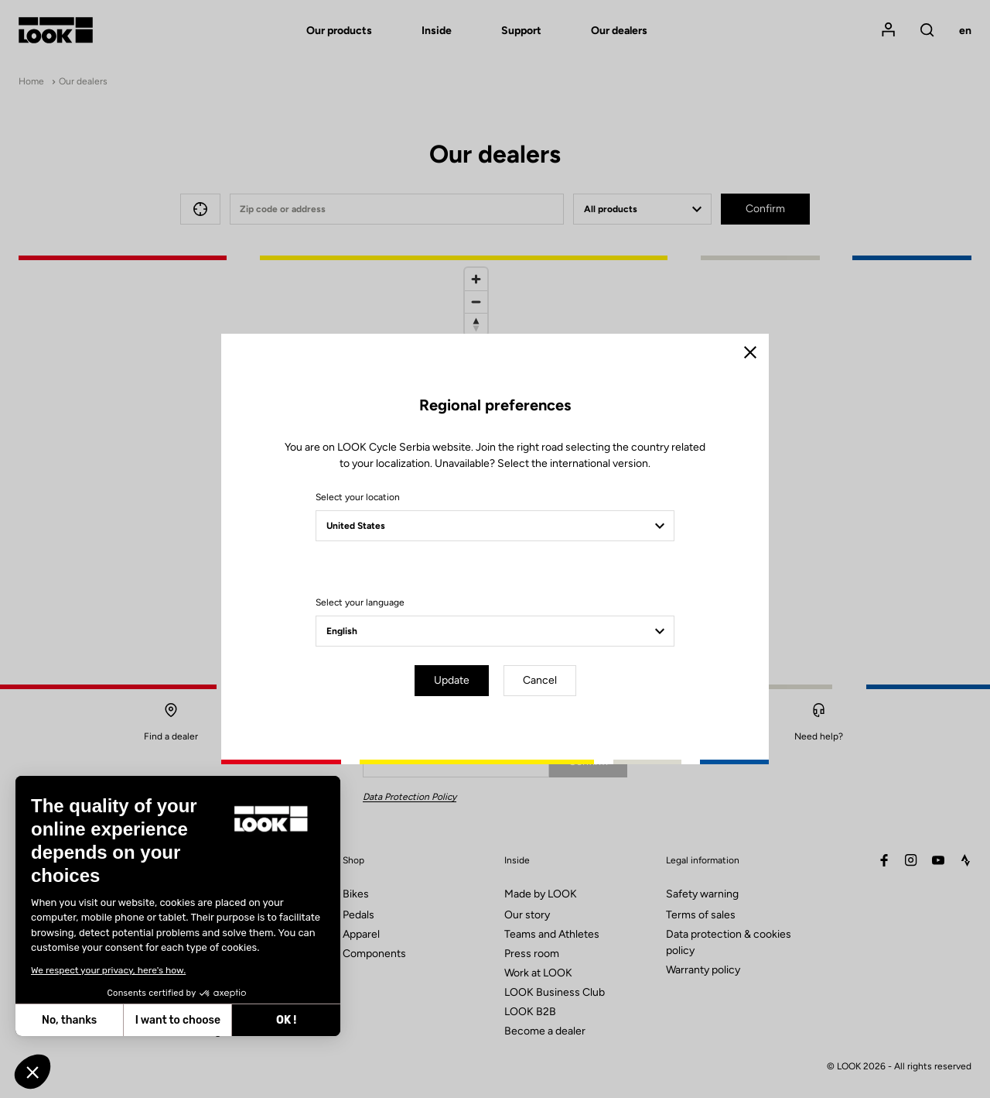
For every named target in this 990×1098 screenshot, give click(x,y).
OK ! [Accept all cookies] (152, 1020)
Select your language (360, 602)
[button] (32, 1071)
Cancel (540, 680)
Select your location (358, 497)
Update (451, 680)
